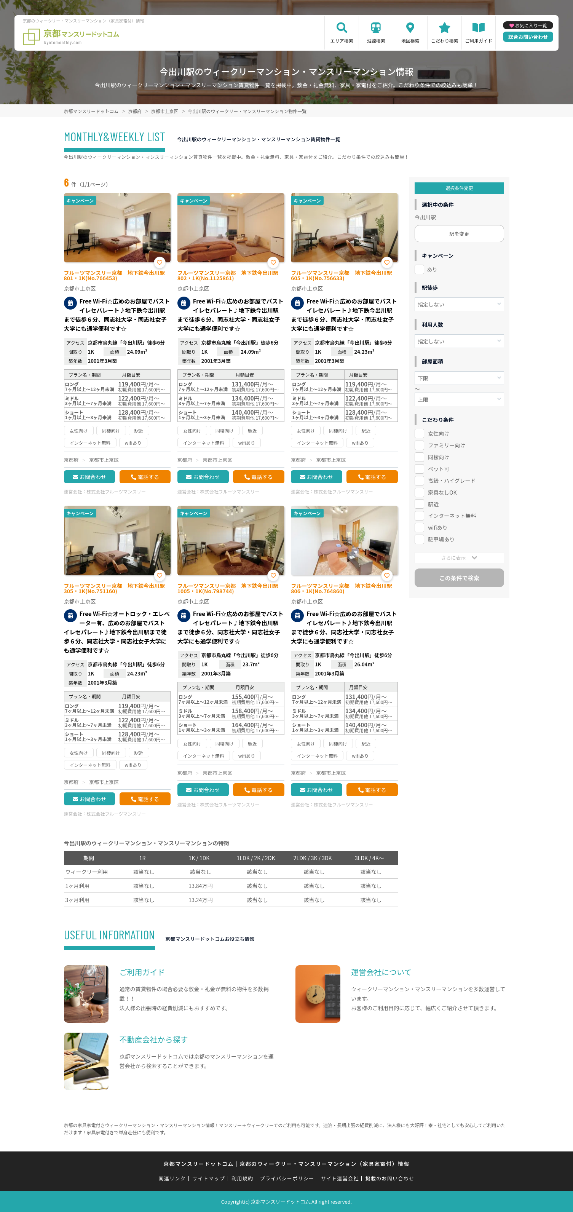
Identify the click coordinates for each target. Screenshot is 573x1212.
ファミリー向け (446, 445)
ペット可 (438, 469)
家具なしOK (442, 492)
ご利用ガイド (478, 40)
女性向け (438, 433)
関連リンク (172, 1178)
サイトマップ (208, 1178)
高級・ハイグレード (452, 480)
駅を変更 (459, 233)
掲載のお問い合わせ (390, 1178)
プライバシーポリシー (287, 1178)
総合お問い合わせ (528, 36)
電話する (148, 477)
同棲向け (438, 457)
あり (432, 269)
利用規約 (242, 1178)
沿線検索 (376, 40)
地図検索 (410, 40)
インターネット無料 (452, 515)
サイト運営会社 (340, 1178)
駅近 (433, 504)
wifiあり (437, 527)
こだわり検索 (444, 40)
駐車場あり (441, 539)
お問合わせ (93, 477)
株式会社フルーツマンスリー (116, 491)
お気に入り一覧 (531, 25)
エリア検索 (341, 40)
